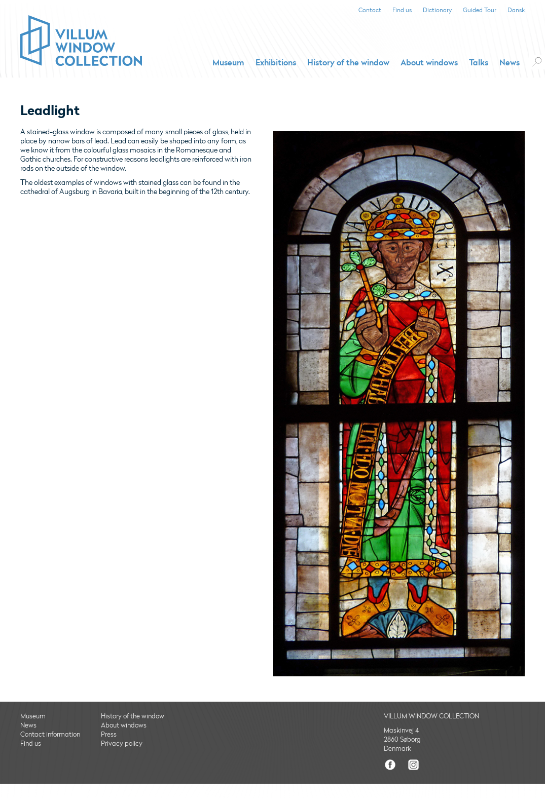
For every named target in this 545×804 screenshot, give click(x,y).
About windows (429, 63)
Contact (369, 10)
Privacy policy (121, 744)
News (509, 63)
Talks (478, 63)
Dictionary (437, 10)
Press (109, 735)
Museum (228, 63)
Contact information (50, 735)
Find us (402, 10)
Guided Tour (479, 10)
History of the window (348, 63)
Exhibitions (276, 63)
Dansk (516, 10)
